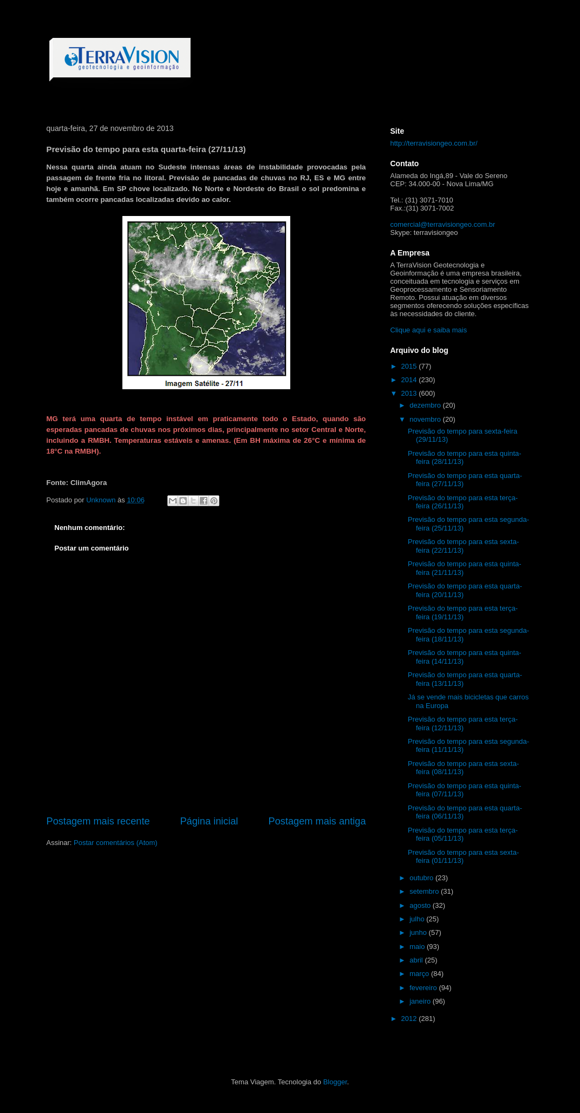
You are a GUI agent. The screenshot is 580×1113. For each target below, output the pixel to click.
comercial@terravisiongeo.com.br (443, 224)
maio (418, 946)
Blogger (335, 1082)
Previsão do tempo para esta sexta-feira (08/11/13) (463, 768)
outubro (422, 878)
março (420, 974)
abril (417, 960)
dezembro (425, 405)
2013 (410, 393)
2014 (410, 380)
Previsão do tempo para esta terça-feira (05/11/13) (463, 834)
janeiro (421, 1001)
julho (417, 919)
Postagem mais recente (98, 821)
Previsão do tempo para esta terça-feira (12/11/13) (463, 723)
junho (418, 932)
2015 (410, 366)
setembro (425, 891)
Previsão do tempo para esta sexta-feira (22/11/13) (463, 546)
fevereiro (424, 988)
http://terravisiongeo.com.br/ (434, 143)
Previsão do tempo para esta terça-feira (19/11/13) (463, 612)
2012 (410, 1018)
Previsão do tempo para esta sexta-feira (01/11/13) (463, 856)
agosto (421, 905)
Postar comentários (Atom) (116, 843)
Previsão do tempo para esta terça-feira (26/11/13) (463, 502)
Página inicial (209, 821)
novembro (425, 419)
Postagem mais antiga (317, 821)
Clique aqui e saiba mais (428, 330)
